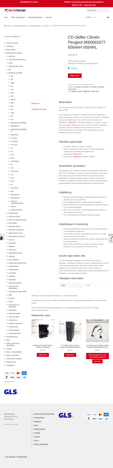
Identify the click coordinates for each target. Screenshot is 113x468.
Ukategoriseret (11, 362)
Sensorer (12, 298)
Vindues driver (13, 326)
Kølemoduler (15, 194)
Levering (49, 17)
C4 (12, 164)
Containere (10, 46)
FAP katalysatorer (12, 336)
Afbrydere (12, 56)
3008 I (13, 83)
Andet (11, 63)
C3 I (12, 151)
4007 (12, 103)
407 (12, 109)
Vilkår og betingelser (18, 17)
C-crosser (14, 138)
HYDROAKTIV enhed (15, 253)
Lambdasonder (13, 269)
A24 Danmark (10, 457)
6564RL (79, 91)
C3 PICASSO (15, 161)
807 (12, 119)
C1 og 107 (14, 144)
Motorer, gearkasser (12, 355)
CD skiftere (46, 25)
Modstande (12, 279)
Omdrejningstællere (15, 283)
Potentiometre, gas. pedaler (18, 291)
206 (12, 76)
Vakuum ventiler (14, 316)
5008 (12, 112)
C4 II (12, 168)
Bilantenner (14, 134)
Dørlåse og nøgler (14, 216)
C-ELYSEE (14, 141)
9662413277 (95, 91)
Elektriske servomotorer (16, 229)
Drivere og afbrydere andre (17, 219)
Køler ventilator (14, 259)
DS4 (12, 191)
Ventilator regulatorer (16, 323)
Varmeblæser (13, 320)
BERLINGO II (15, 126)
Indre (8, 340)
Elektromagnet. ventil (16, 233)
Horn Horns (12, 249)
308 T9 (13, 99)
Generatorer (12, 243)
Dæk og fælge (11, 49)
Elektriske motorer (15, 226)
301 (12, 86)
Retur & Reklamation (35, 17)
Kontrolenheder (14, 266)
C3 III (12, 158)
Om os (36, 440)
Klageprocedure (39, 429)
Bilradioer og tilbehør (34, 25)
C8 (12, 184)
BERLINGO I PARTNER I (19, 123)
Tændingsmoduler (15, 313)
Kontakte (37, 433)
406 (12, 106)
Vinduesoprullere (14, 330)
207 (12, 79)
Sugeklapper (13, 310)
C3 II (12, 154)
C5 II (12, 178)
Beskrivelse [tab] (35, 103)
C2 (12, 148)
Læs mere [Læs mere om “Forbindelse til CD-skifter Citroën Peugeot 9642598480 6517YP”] (97, 361)
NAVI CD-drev (15, 198)
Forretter (11, 239)
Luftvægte (12, 276)
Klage (36, 425)
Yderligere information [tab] (39, 109)
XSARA (13, 206)
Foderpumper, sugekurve (17, 236)
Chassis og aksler (12, 43)
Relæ (10, 295)
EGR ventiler (13, 223)
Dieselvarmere (13, 213)
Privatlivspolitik (39, 417)
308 (12, 96)
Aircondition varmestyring (17, 59)
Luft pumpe (12, 273)
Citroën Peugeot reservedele (44, 414)
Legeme (9, 348)
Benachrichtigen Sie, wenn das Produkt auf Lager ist (97, 356)
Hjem (6, 17)
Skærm (11, 301)
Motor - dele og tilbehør (14, 352)
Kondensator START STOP (17, 263)
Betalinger (37, 421)
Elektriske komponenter (20, 25)
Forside (8, 25)
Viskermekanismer (15, 333)
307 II (12, 93)
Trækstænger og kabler (14, 358)
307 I (12, 89)
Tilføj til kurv (74, 76)
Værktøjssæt (10, 365)
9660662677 (87, 91)
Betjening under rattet (16, 66)
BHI (10, 69)
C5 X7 (13, 181)
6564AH (74, 91)
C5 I (12, 174)
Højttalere (12, 246)
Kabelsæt (12, 256)
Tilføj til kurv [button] (43, 355)
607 (12, 116)
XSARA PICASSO (16, 210)
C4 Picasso (14, 171)
